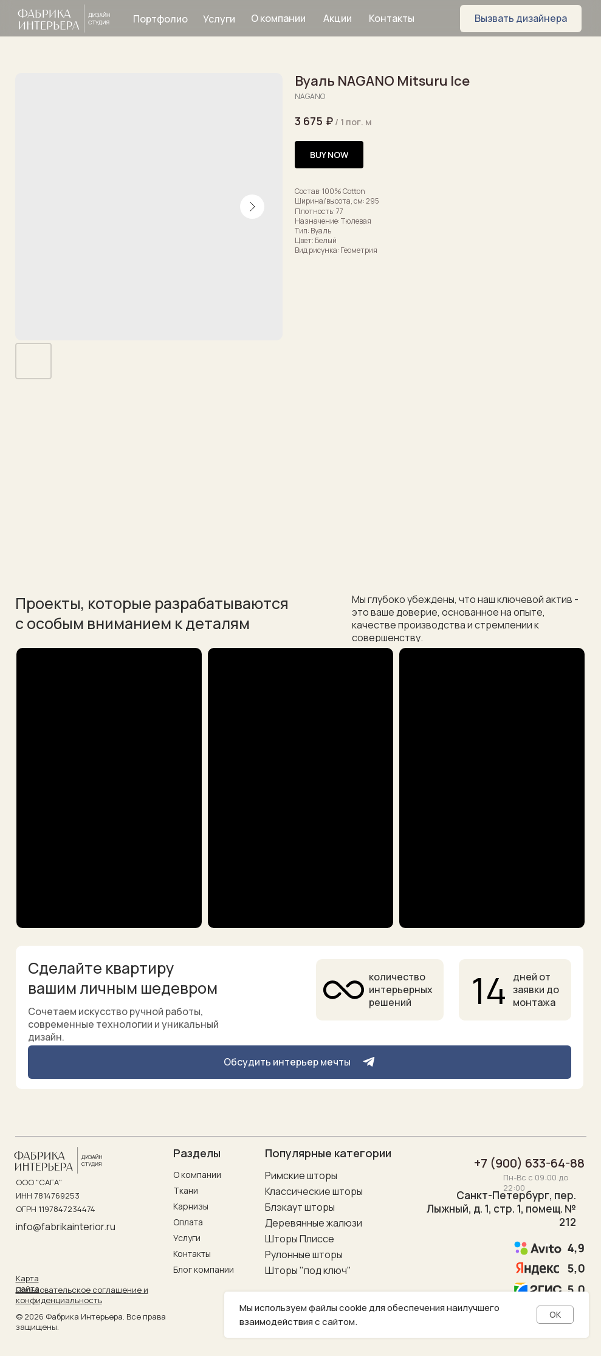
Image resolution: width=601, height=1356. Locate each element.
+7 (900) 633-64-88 (529, 1163)
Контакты (192, 1253)
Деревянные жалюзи (313, 1223)
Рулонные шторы (304, 1254)
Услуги (187, 1238)
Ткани (185, 1190)
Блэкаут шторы (300, 1207)
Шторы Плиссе (299, 1238)
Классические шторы (314, 1191)
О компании (197, 1174)
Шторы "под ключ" (308, 1270)
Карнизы (190, 1206)
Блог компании (203, 1269)
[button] (521, 18)
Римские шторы (301, 1175)
